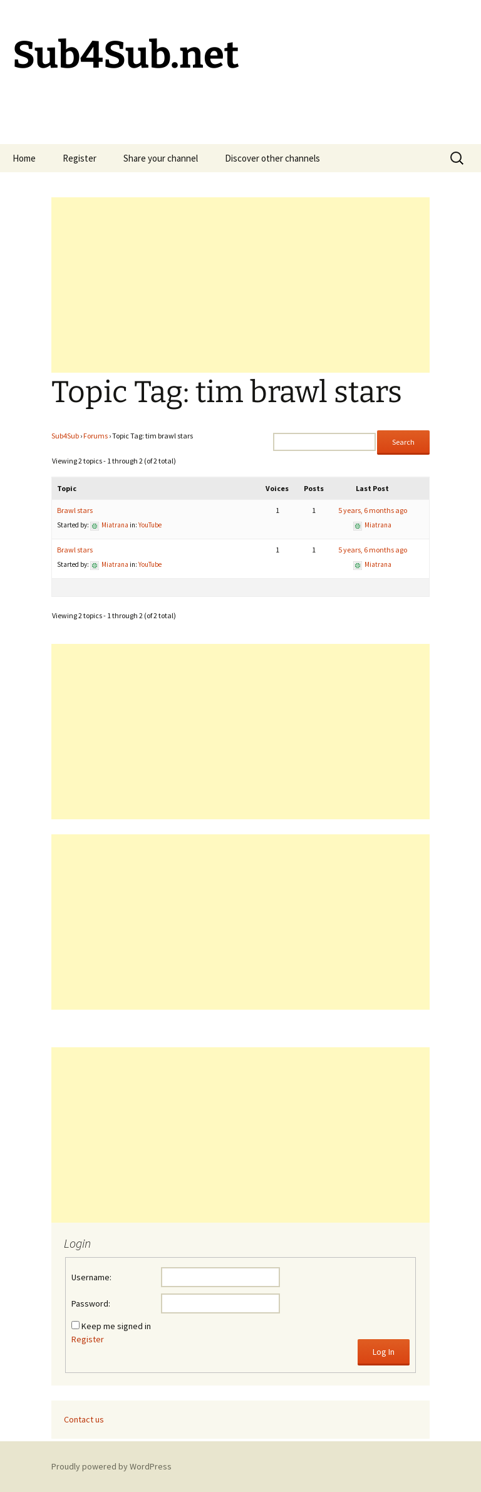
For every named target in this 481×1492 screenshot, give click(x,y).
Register (79, 158)
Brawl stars (75, 510)
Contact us (84, 1419)
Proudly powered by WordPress (111, 1466)
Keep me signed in (116, 1326)
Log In (384, 1351)
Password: (90, 1303)
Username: (91, 1277)
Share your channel (160, 158)
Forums (95, 435)
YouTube (150, 525)
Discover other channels (272, 158)
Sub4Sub (65, 435)
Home (24, 158)
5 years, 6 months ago (372, 510)
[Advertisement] (240, 285)
